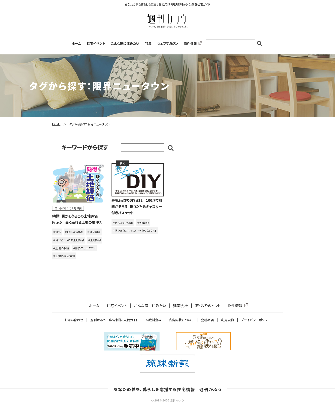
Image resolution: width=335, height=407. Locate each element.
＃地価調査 (94, 232)
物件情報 (192, 43)
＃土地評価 (94, 240)
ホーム (76, 43)
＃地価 (57, 232)
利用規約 (227, 320)
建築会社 (180, 305)
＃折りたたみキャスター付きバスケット (134, 230)
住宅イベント (96, 43)
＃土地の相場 (61, 248)
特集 (148, 43)
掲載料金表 (153, 320)
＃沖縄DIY (143, 223)
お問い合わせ (73, 320)
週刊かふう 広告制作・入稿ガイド (114, 320)
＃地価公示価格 (74, 232)
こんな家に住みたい (125, 43)
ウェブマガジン (167, 43)
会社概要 (207, 320)
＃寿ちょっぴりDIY (122, 223)
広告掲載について (181, 320)
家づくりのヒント (207, 305)
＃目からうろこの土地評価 (68, 240)
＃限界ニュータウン (84, 248)
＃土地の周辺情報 (64, 256)
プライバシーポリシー (256, 320)
